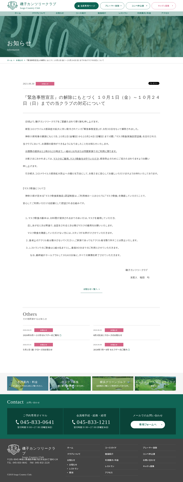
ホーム (18, 13)
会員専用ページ (87, 5)
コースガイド (110, 447)
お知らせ (60, 13)
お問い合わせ (149, 460)
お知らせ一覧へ (90, 289)
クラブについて (38, 13)
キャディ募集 (163, 5)
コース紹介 (81, 13)
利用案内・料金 (144, 13)
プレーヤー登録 (112, 5)
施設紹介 (102, 13)
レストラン (123, 13)
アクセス (165, 13)
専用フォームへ (148, 424)
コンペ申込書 (138, 5)
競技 (71, 472)
